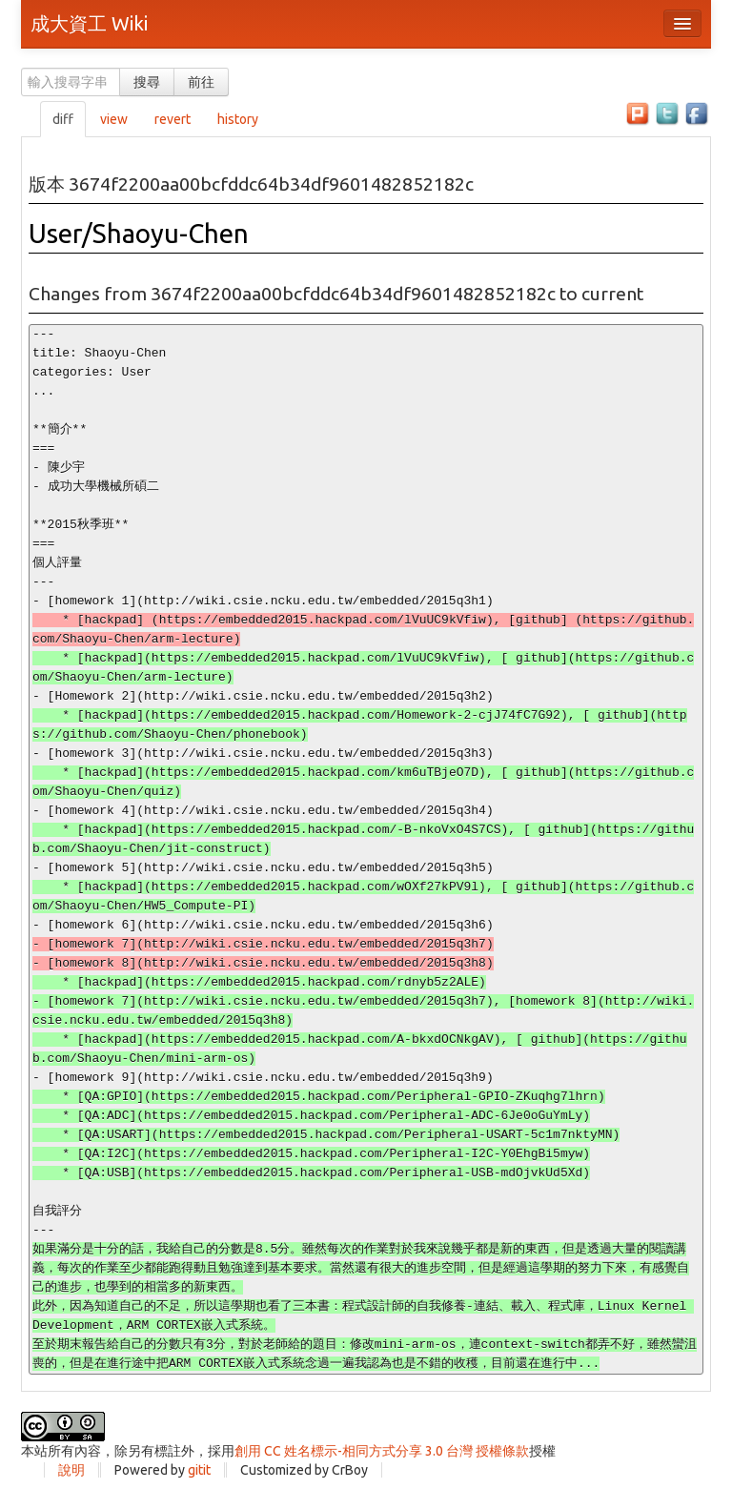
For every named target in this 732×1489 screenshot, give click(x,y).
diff (62, 119)
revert (172, 119)
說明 (71, 1470)
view (114, 119)
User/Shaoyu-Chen (139, 233)
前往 (201, 82)
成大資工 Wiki (89, 23)
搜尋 (146, 82)
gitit (199, 1470)
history (237, 119)
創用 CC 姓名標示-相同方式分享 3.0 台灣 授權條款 (381, 1450)
